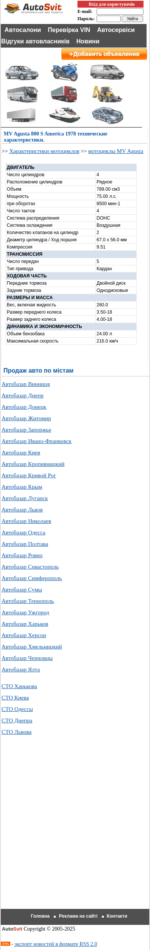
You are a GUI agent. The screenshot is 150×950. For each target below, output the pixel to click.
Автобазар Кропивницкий (33, 464)
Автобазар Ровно (22, 555)
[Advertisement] (75, 831)
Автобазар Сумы (22, 590)
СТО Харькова (19, 686)
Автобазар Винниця (26, 384)
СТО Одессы (17, 709)
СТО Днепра (17, 720)
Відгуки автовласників (35, 41)
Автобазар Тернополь (28, 601)
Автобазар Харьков (25, 624)
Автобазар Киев (21, 452)
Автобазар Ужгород (25, 612)
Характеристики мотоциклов (44, 151)
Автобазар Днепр (23, 395)
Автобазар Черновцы (27, 658)
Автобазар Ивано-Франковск (36, 441)
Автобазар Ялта (21, 669)
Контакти (117, 916)
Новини (88, 41)
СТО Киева (15, 698)
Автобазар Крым (22, 487)
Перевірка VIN (69, 30)
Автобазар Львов (22, 510)
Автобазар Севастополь (30, 567)
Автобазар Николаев (26, 521)
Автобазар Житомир (26, 418)
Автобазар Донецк (24, 407)
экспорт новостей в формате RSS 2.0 (56, 944)
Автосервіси (116, 30)
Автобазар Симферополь (32, 578)
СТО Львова (17, 732)
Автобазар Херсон (24, 635)
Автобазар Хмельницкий (32, 647)
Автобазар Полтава (25, 544)
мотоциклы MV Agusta (116, 151)
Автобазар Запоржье (26, 430)
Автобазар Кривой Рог (29, 475)
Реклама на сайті (78, 916)
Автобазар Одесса (23, 532)
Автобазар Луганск (25, 498)
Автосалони (23, 30)
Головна (40, 916)
